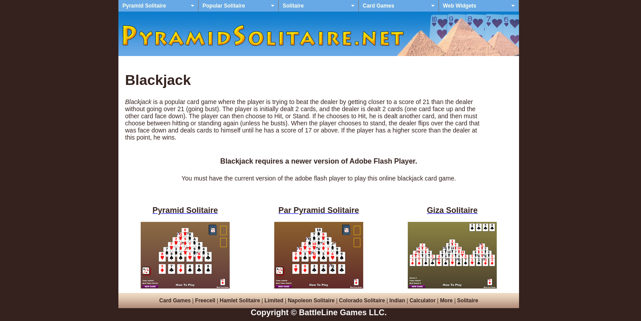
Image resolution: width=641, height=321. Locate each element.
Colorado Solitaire (362, 300)
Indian (397, 300)
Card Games (378, 6)
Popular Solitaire (224, 6)
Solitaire (293, 6)
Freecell (205, 300)
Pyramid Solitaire (144, 6)
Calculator (423, 300)
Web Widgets (459, 6)
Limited (274, 300)
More (446, 300)
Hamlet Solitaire (239, 300)
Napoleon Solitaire (311, 300)
